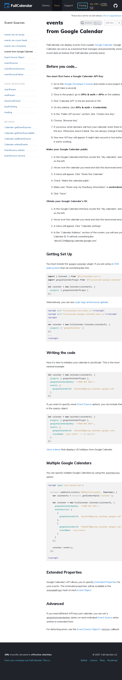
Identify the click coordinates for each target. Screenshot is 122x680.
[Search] (91, 23)
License (93, 660)
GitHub (84, 660)
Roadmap (112, 660)
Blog (102, 660)
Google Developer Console (78, 83)
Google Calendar (104, 44)
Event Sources (14, 23)
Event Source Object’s (89, 629)
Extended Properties (105, 582)
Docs (57, 5)
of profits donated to (28, 654)
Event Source (84, 404)
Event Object (84, 590)
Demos (46, 5)
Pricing (82, 5)
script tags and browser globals (91, 302)
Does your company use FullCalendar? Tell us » (27, 660)
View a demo (53, 449)
